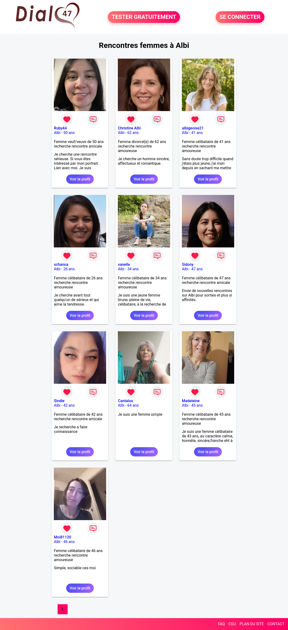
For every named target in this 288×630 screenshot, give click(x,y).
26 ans (69, 269)
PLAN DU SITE (252, 624)
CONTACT (275, 624)
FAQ (221, 624)
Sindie (59, 401)
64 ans (133, 405)
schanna (61, 264)
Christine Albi (129, 128)
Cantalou (125, 401)
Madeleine (190, 401)
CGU (232, 624)
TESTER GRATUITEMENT (144, 17)
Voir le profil (80, 179)
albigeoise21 (193, 128)
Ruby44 (60, 128)
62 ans (133, 132)
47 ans (197, 269)
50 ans (69, 132)
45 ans (197, 405)
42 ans (69, 405)
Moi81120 (62, 537)
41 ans (197, 132)
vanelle (124, 264)
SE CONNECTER (240, 17)
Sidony (188, 264)
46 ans (69, 541)
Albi (57, 132)
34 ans (133, 269)
